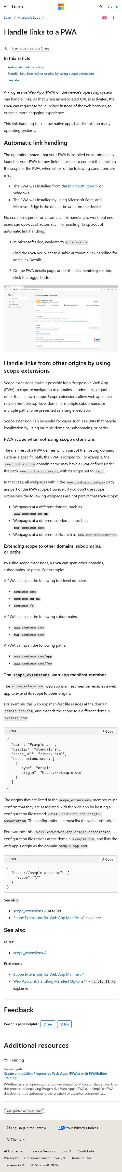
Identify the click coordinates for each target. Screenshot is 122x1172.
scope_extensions (28, 910)
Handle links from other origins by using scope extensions (51, 73)
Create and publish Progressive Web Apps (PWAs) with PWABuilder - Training (56, 1075)
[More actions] (113, 18)
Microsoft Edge (28, 17)
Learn (8, 17)
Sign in (113, 6)
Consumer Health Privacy (43, 1158)
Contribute (86, 1151)
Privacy (9, 1158)
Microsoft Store (81, 185)
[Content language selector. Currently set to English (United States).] (26, 1128)
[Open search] (101, 6)
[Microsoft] (61, 6)
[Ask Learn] (104, 18)
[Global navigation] (5, 6)
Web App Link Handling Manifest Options (48, 981)
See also (14, 80)
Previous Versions (42, 1151)
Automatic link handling (26, 67)
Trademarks (12, 1165)
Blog (65, 1151)
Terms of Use (81, 1158)
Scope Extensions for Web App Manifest (47, 917)
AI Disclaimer (14, 1151)
